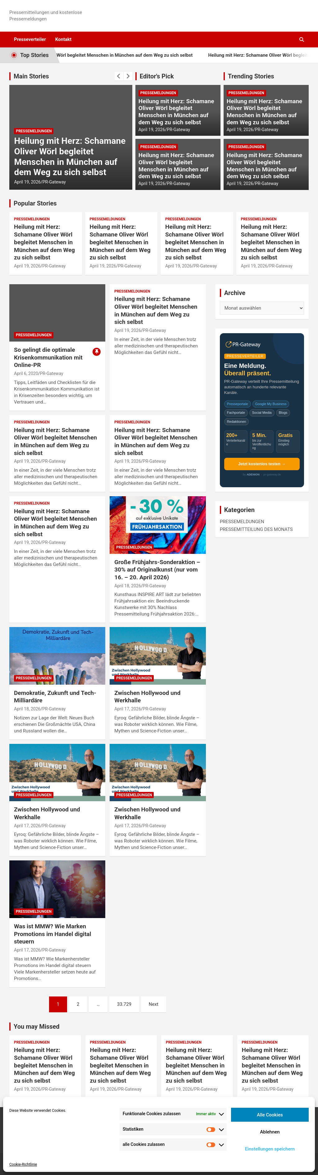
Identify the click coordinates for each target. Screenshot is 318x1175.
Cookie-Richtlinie (23, 1164)
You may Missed (37, 1026)
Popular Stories (35, 203)
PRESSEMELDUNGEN (34, 131)
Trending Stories (251, 76)
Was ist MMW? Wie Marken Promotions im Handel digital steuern (52, 934)
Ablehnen (269, 1132)
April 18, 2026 (127, 585)
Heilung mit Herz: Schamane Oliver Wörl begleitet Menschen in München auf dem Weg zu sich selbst (69, 156)
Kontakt (63, 39)
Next (153, 1004)
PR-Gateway (54, 181)
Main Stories (31, 76)
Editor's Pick (157, 76)
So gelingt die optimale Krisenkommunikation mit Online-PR (48, 357)
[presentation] (119, 76)
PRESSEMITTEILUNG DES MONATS (256, 529)
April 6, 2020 (26, 373)
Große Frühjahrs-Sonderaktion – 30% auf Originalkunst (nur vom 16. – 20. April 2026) (157, 570)
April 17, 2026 (127, 708)
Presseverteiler (30, 39)
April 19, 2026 (27, 181)
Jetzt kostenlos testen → (261, 464)
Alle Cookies (270, 1115)
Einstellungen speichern (270, 1149)
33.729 (124, 1004)
